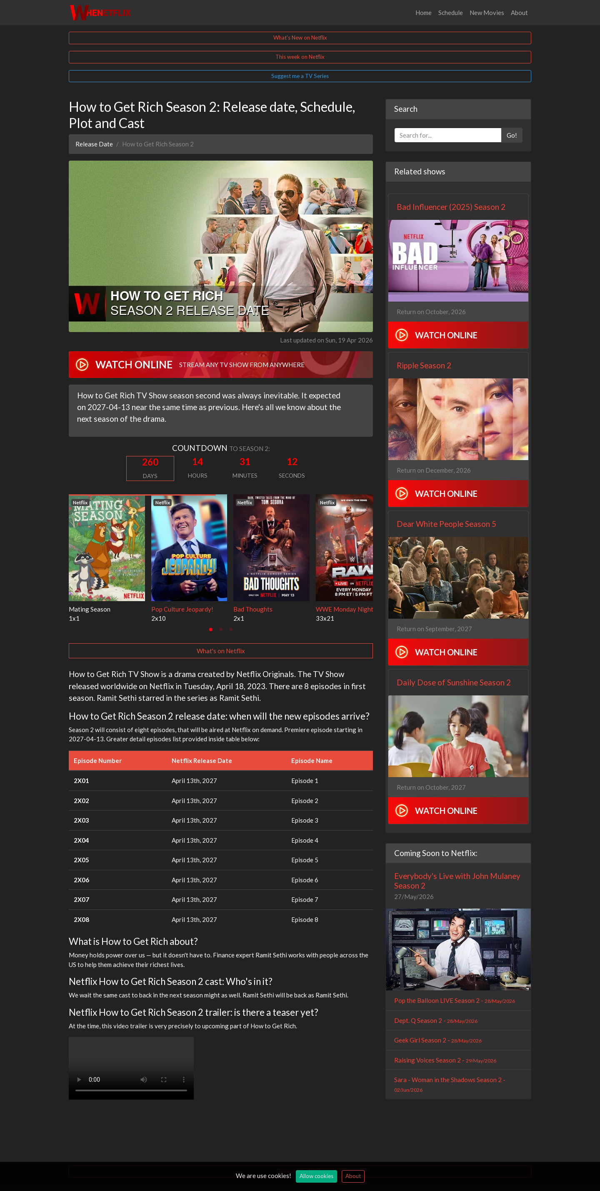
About (519, 12)
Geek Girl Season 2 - (438, 1040)
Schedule (450, 12)
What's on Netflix (221, 651)
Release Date (94, 144)
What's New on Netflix (300, 37)
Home (423, 12)
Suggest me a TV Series (300, 76)
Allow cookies (316, 1176)
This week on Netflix (300, 56)
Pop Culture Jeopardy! (182, 609)
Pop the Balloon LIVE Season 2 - (454, 1000)
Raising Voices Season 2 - (445, 1060)
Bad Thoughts (252, 609)
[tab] (211, 629)
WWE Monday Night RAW (352, 609)
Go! (512, 135)
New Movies (487, 12)
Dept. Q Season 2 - (436, 1020)
